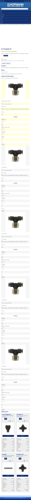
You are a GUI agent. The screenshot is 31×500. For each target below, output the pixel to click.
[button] (8, 421)
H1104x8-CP (20, 414)
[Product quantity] (2, 56)
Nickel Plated (6, 455)
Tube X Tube (3, 416)
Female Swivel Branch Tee (15, 24)
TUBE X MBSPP (22, 24)
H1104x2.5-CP (19, 454)
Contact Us (1, 21)
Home (1, 11)
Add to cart (5, 55)
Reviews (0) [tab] (8, 63)
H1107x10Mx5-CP (6, 414)
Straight (3, 456)
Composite (9, 24)
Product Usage (2, 16)
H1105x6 (4, 454)
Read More (15, 183)
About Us (1, 19)
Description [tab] (4, 63)
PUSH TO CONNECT (4, 24)
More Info (8, 475)
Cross (23, 415)
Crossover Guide (2, 14)
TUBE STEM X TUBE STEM (8, 456)
